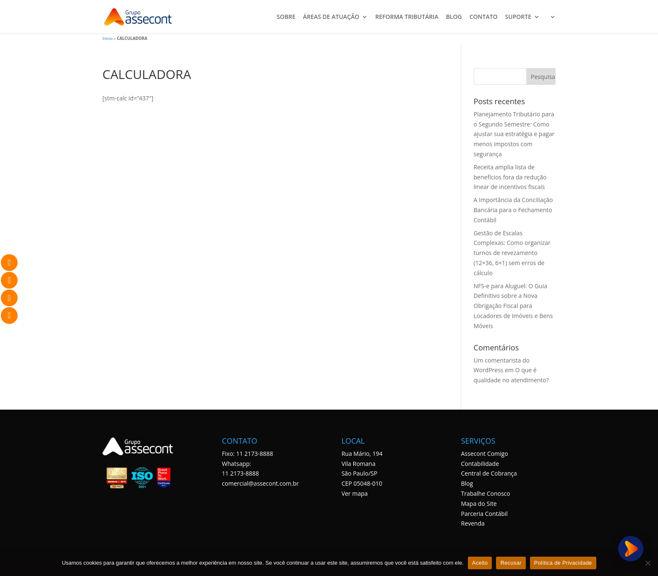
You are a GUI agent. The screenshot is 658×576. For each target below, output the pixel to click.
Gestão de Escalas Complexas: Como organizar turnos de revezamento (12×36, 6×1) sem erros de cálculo (512, 253)
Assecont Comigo (484, 454)
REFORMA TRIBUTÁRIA (406, 17)
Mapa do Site (478, 504)
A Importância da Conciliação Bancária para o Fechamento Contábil (513, 210)
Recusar (510, 563)
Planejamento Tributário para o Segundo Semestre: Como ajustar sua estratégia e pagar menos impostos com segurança (514, 134)
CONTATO (484, 17)
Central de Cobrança (489, 473)
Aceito (480, 563)
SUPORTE (518, 17)
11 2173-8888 (240, 473)
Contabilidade (480, 464)
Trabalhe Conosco (485, 493)
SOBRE (286, 17)
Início (107, 38)
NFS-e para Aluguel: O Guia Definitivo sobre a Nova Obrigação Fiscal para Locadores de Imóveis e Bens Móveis (513, 306)
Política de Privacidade (563, 563)
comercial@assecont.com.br (260, 483)
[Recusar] (647, 563)
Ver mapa (355, 493)
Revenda (472, 523)
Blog (467, 483)
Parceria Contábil (484, 514)
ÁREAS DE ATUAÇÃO (331, 17)
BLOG (454, 17)
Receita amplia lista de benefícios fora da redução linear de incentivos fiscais (510, 177)
